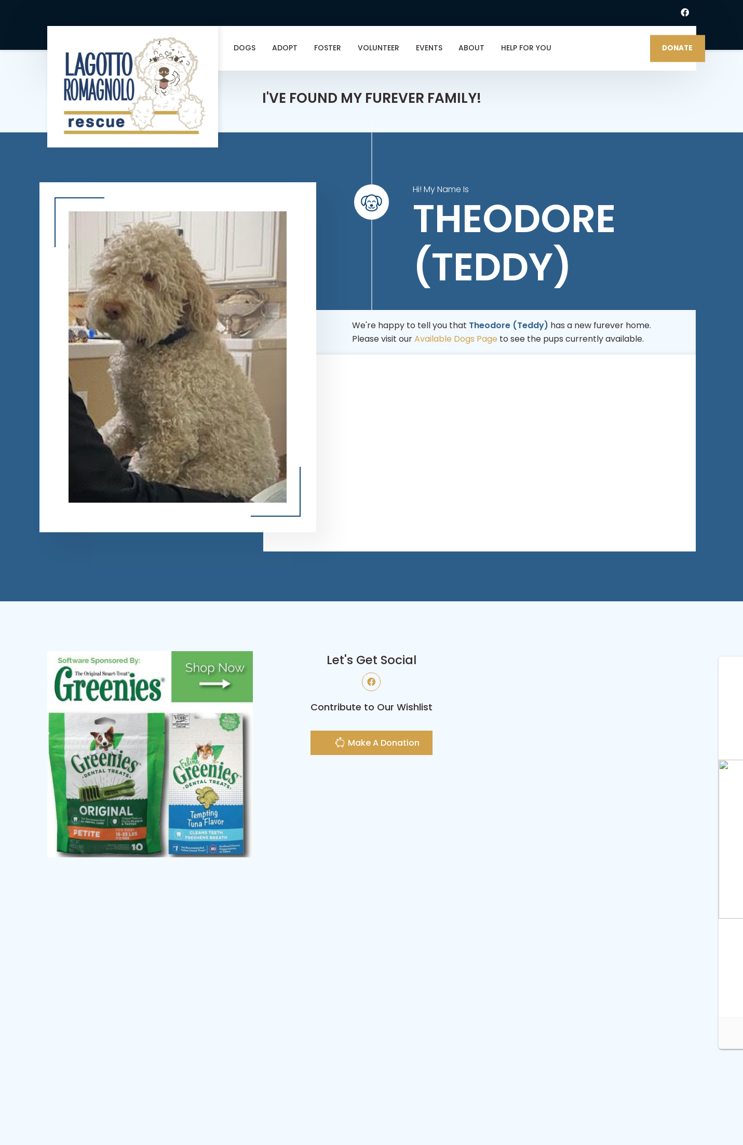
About (471, 48)
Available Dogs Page (455, 339)
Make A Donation (377, 744)
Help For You (526, 48)
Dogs (244, 48)
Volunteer (378, 48)
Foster (327, 48)
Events (429, 48)
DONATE (677, 48)
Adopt (285, 48)
